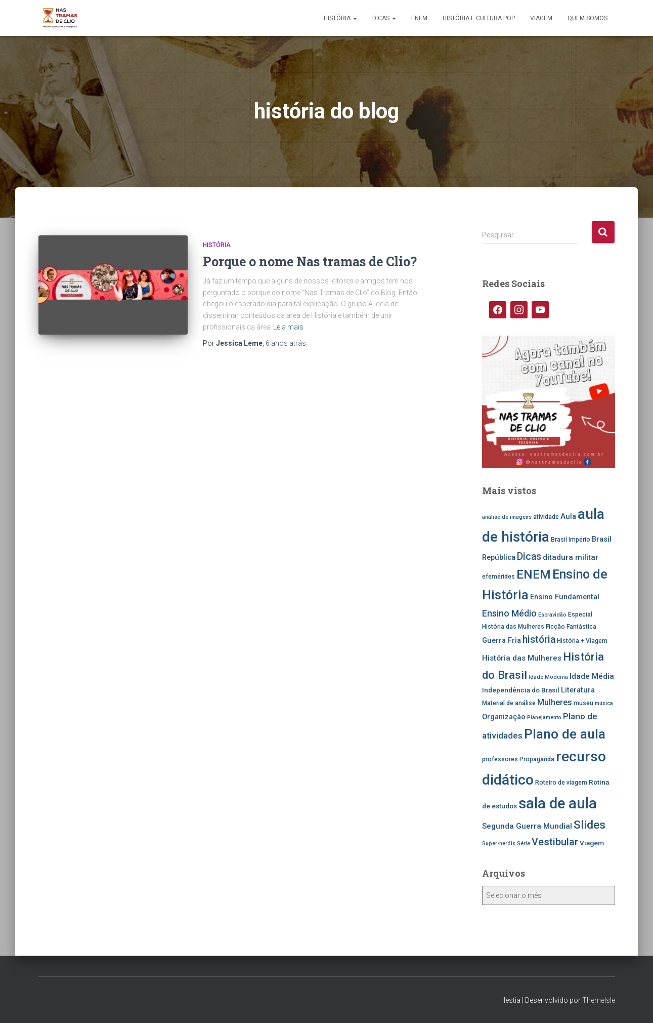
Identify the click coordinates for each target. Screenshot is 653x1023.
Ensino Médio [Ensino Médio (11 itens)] (509, 613)
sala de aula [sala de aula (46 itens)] (557, 803)
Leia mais (288, 327)
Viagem (541, 18)
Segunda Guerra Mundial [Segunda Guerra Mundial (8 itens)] (527, 826)
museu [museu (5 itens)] (583, 703)
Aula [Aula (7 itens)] (568, 516)
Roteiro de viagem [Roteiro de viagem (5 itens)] (561, 782)
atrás (286, 343)
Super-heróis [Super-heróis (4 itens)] (498, 843)
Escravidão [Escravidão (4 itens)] (552, 614)
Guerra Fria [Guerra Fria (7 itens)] (501, 640)
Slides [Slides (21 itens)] (589, 825)
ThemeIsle (598, 1000)
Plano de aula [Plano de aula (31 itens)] (564, 734)
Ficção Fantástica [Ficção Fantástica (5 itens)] (571, 626)
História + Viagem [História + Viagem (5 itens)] (582, 640)
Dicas (384, 18)
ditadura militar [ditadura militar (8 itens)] (570, 557)
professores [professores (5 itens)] (500, 759)
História (340, 18)
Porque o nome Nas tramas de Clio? (310, 261)
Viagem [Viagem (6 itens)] (592, 843)
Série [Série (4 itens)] (523, 843)
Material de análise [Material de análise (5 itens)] (509, 703)
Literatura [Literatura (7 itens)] (578, 690)
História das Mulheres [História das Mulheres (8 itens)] (521, 658)
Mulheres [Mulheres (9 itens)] (554, 702)
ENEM (419, 18)
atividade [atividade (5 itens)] (546, 516)
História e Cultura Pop (479, 18)
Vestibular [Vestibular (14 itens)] (555, 842)
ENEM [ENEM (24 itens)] (533, 574)
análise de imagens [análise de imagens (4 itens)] (507, 517)
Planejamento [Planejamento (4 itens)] (544, 717)
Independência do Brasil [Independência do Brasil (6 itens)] (520, 690)
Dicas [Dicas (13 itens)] (529, 556)
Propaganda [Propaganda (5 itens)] (536, 759)
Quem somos (587, 18)
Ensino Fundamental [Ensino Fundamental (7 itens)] (564, 597)
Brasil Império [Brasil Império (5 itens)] (570, 539)
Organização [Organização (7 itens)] (504, 717)
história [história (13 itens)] (539, 639)
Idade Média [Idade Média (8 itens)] (592, 676)
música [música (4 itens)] (604, 703)
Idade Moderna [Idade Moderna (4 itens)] (548, 677)
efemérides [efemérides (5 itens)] (498, 576)
